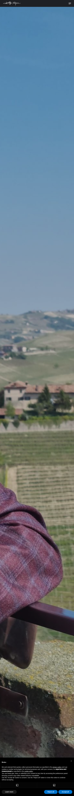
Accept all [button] (65, 792)
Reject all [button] (50, 792)
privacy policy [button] (57, 767)
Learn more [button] (9, 792)
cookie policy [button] (28, 771)
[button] (71, 761)
